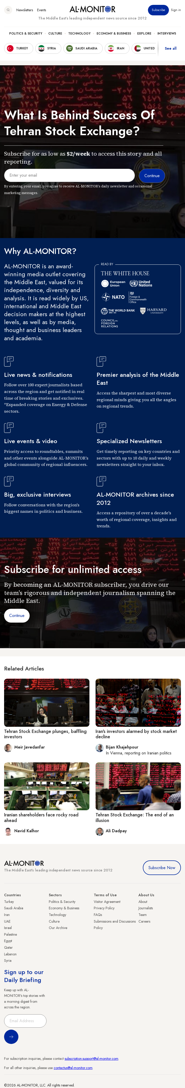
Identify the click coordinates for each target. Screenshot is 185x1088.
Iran (7, 914)
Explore (144, 33)
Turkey (9, 901)
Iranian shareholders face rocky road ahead (41, 818)
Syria (7, 960)
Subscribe (158, 10)
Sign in (176, 10)
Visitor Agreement (107, 901)
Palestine (10, 934)
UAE (7, 921)
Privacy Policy (104, 908)
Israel (8, 927)
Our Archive (58, 927)
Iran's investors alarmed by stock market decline (136, 734)
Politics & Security (25, 33)
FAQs (98, 914)
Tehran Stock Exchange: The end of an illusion (135, 818)
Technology (79, 33)
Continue (17, 615)
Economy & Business (114, 33)
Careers (144, 921)
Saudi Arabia (13, 908)
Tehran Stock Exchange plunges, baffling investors (45, 734)
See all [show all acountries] (171, 48)
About (142, 901)
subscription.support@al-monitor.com (91, 1058)
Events (41, 10)
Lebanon (10, 954)
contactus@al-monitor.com (73, 1067)
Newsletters (24, 10)
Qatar (8, 947)
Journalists (145, 908)
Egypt (8, 940)
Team (142, 914)
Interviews (166, 33)
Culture (55, 33)
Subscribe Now (161, 868)
